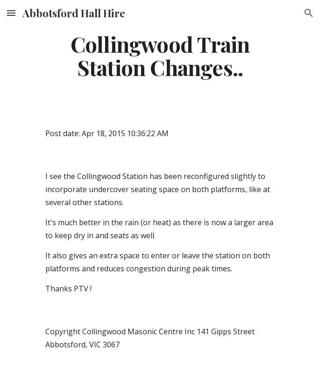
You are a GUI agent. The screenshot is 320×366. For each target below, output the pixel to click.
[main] (160, 55)
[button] (11, 13)
